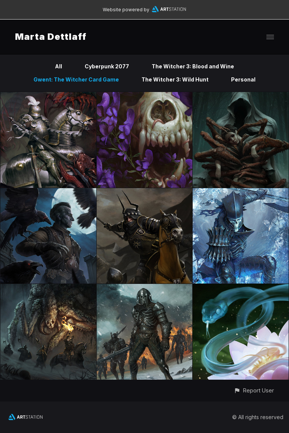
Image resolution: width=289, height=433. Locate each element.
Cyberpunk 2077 (107, 66)
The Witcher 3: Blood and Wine (193, 66)
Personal (243, 79)
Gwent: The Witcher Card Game (76, 79)
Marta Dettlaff (51, 36)
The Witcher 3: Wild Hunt (174, 79)
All (58, 66)
